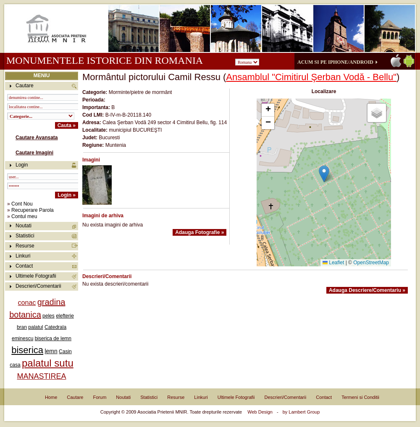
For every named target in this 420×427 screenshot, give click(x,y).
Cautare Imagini (34, 153)
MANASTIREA (41, 376)
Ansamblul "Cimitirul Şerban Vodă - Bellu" (311, 77)
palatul (35, 327)
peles (48, 316)
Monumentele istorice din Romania (104, 60)
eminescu (22, 338)
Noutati (24, 226)
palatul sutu (48, 363)
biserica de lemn (53, 338)
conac (27, 302)
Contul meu (24, 216)
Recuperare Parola (32, 210)
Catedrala (55, 327)
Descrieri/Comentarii (38, 286)
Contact (24, 266)
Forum (100, 397)
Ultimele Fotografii (36, 276)
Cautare (75, 397)
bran (22, 327)
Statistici (25, 236)
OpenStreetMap (371, 263)
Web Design (260, 411)
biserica (27, 350)
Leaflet (333, 263)
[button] (324, 173)
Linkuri (23, 256)
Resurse (25, 246)
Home (51, 397)
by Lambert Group (301, 411)
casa (15, 365)
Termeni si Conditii (360, 397)
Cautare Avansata (37, 138)
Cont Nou (22, 204)
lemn (51, 351)
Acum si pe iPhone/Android (335, 62)
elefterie (65, 316)
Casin (65, 351)
